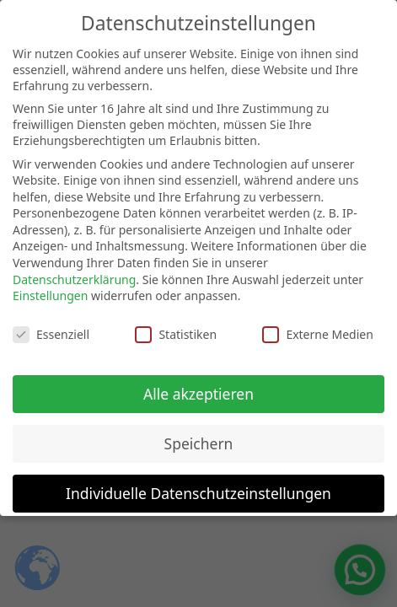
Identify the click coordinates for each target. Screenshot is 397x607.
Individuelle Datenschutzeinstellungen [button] (198, 482)
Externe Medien (317, 324)
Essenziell (51, 324)
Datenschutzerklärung (74, 269)
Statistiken (176, 324)
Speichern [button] (198, 432)
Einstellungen (50, 285)
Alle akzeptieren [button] (198, 383)
